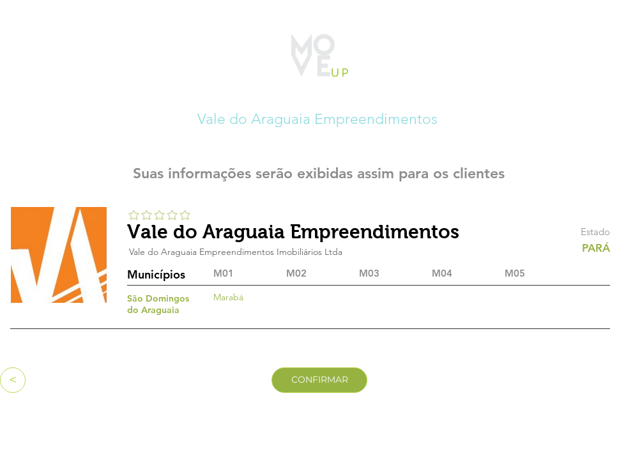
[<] (13, 380)
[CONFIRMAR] (319, 380)
